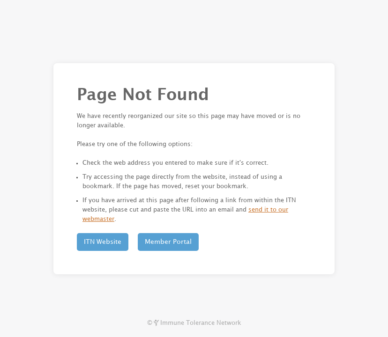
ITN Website (102, 242)
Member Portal (168, 242)
